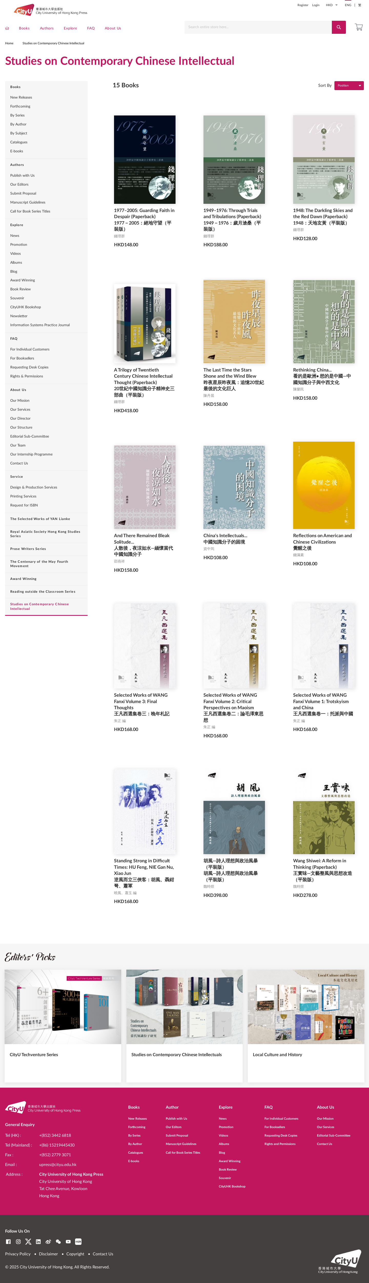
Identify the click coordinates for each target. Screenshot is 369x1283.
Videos (15, 265)
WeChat (58, 1241)
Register (303, 5)
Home (9, 49)
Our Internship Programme (31, 466)
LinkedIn (38, 1241)
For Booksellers (22, 370)
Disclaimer (48, 1254)
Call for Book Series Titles (30, 223)
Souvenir (17, 310)
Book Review (20, 301)
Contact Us (19, 475)
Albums (16, 274)
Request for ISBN (24, 517)
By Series (17, 127)
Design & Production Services (33, 499)
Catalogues (18, 154)
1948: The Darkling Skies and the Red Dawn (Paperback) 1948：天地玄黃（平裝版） (323, 229)
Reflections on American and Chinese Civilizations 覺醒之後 (322, 554)
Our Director (20, 430)
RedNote (78, 1241)
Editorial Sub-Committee (29, 448)
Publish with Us (22, 187)
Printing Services (23, 508)
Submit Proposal (23, 205)
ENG (348, 5)
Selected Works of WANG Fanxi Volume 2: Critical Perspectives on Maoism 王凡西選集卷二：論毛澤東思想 (233, 720)
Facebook (8, 1241)
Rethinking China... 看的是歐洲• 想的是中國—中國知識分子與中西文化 (322, 388)
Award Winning (22, 292)
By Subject (18, 145)
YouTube (68, 1241)
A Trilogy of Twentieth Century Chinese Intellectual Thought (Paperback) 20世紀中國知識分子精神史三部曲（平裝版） (144, 395)
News (14, 247)
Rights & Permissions (26, 388)
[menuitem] (7, 29)
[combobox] (259, 27)
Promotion (18, 256)
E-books (16, 163)
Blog (13, 283)
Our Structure (21, 439)
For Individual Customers (29, 361)
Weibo (48, 1241)
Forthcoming (20, 118)
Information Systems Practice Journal (40, 337)
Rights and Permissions (279, 1142)
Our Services (20, 421)
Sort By (325, 97)
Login (316, 5)
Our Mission (19, 413)
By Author (18, 136)
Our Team (18, 457)
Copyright (75, 1254)
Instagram (18, 1241)
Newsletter (18, 328)
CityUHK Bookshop (25, 319)
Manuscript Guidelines (27, 214)
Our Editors (19, 196)
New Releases (21, 109)
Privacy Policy (17, 1254)
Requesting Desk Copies (29, 379)
